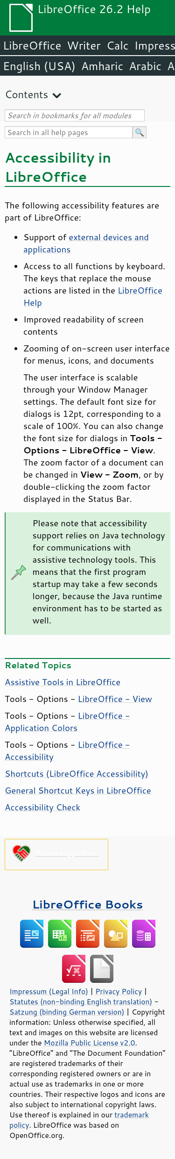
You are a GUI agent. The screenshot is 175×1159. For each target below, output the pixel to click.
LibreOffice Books (87, 904)
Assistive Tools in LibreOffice (62, 682)
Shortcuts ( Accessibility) (76, 773)
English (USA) (39, 66)
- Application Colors (67, 721)
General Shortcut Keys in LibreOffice (78, 790)
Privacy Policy (118, 991)
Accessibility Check (42, 807)
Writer (83, 45)
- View (115, 699)
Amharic (102, 66)
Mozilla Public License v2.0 (89, 1042)
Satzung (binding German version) (67, 1012)
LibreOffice (32, 45)
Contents (26, 94)
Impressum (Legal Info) (48, 991)
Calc (117, 45)
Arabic (145, 66)
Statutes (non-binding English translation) (80, 1001)
